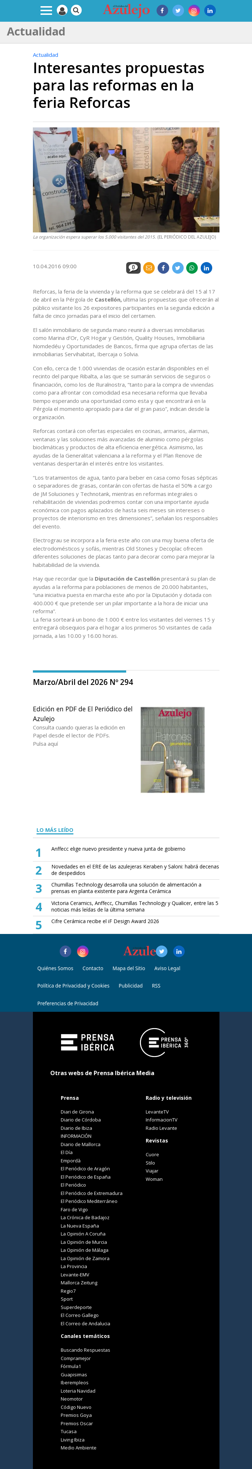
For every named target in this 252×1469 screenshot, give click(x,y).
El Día (67, 1152)
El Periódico (73, 1185)
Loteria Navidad (78, 1391)
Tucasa (69, 1431)
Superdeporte (76, 1307)
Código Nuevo (76, 1407)
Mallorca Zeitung (79, 1282)
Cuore (152, 1154)
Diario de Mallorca (81, 1144)
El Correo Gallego (80, 1315)
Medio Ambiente (79, 1447)
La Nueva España (80, 1225)
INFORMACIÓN (76, 1136)
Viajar (152, 1170)
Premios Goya (76, 1415)
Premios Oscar (77, 1423)
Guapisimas (74, 1374)
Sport (67, 1299)
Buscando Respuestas (85, 1350)
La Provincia (74, 1266)
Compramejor (76, 1358)
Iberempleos (75, 1382)
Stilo (150, 1162)
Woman (154, 1179)
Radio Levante (161, 1128)
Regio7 (68, 1291)
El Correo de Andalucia (85, 1323)
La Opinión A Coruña (83, 1233)
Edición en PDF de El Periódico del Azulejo (83, 713)
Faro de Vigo (74, 1209)
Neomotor (72, 1399)
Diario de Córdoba (81, 1119)
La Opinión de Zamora (85, 1258)
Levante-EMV (75, 1274)
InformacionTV (162, 1119)
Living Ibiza (73, 1439)
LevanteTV (157, 1111)
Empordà (71, 1160)
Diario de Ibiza (76, 1128)
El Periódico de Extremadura (92, 1193)
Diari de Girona (77, 1111)
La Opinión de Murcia (84, 1242)
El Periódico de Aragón (85, 1168)
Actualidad (45, 54)
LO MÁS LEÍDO (55, 829)
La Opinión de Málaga (84, 1250)
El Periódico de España (86, 1177)
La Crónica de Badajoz (85, 1217)
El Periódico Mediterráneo (89, 1201)
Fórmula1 (71, 1366)
